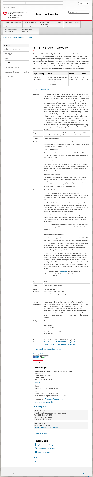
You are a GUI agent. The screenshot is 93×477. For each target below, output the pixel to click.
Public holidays (41, 433)
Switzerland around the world (50, 3)
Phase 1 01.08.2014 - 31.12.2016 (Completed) (59, 344)
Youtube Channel (44, 452)
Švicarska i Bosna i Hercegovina (12, 31)
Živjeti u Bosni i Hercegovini (47, 25)
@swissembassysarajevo (46, 448)
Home (5, 37)
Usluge (59, 25)
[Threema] (41, 357)
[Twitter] (36, 357)
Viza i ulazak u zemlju (72, 25)
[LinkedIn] (38, 357)
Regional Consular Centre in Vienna (47, 427)
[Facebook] (34, 357)
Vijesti (6, 25)
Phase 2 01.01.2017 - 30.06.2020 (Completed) (59, 342)
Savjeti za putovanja (31, 25)
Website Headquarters (43, 402)
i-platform (63, 271)
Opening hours (41, 407)
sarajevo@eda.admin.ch (55, 399)
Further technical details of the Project (47, 349)
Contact (37, 362)
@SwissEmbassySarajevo (46, 445)
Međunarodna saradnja (30, 31)
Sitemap (86, 476)
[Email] (45, 357)
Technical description (41, 89)
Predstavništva (16, 25)
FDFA (32, 3)
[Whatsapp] (43, 357)
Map (37, 383)
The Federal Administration (15, 3)
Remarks (39, 458)
